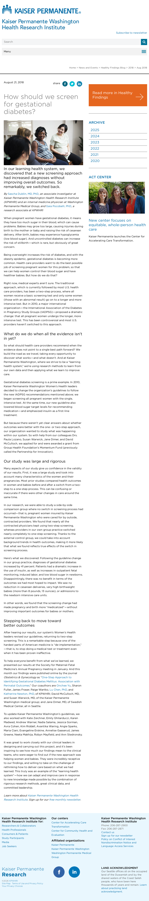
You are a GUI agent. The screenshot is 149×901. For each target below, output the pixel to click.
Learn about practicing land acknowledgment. (124, 888)
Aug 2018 (142, 68)
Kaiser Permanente (62, 845)
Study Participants (13, 838)
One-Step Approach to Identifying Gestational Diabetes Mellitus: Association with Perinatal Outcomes (42, 681)
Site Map (6, 883)
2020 (95, 161)
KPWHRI (13, 881)
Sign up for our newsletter (117, 836)
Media (5, 842)
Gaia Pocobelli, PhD (58, 206)
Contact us (107, 832)
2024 (95, 136)
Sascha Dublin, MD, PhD (23, 194)
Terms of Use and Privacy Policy (27, 883)
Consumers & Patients (15, 834)
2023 (95, 142)
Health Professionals (14, 830)
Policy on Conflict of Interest (118, 839)
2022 (95, 148)
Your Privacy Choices (12, 886)
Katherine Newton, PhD (19, 694)
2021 (94, 155)
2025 (95, 130)
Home (72, 68)
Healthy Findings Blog (113, 68)
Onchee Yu (64, 685)
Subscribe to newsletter (131, 33)
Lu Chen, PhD (58, 690)
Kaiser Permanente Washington (70, 849)
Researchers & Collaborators (19, 826)
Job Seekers (9, 846)
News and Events (88, 68)
